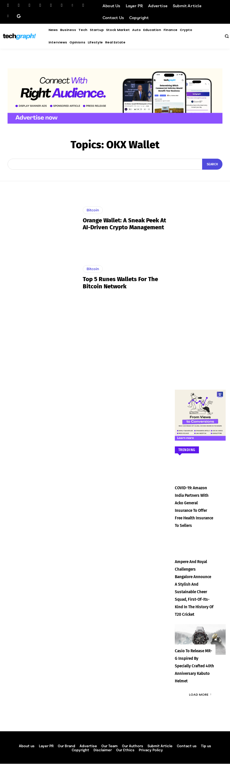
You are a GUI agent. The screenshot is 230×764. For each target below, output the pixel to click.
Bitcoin (93, 210)
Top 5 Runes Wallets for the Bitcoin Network (120, 283)
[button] (226, 35)
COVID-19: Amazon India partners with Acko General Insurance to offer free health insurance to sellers (194, 502)
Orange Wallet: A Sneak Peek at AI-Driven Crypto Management (124, 224)
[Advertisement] (200, 280)
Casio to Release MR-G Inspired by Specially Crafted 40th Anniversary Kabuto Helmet (193, 646)
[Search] (212, 164)
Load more (200, 674)
